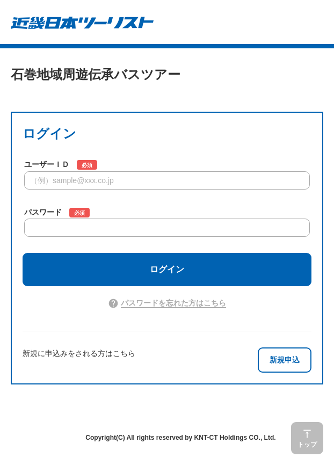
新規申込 (285, 359)
